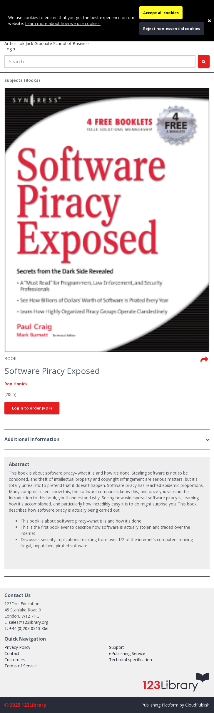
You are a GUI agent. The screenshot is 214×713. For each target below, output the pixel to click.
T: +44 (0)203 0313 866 (26, 628)
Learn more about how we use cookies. (63, 23)
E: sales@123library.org (26, 622)
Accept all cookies (161, 12)
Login (9, 49)
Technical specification (130, 659)
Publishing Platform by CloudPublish (175, 705)
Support (116, 647)
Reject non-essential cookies (171, 28)
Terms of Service (20, 666)
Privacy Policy (17, 647)
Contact (11, 653)
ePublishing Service (127, 653)
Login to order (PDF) (32, 408)
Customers (14, 659)
